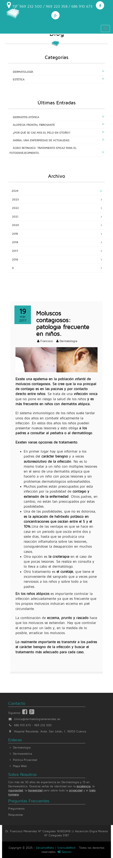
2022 (15, 208)
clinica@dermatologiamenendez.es (37, 719)
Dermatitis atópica (26, 117)
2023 (15, 199)
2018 (15, 242)
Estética (19, 79)
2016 (15, 259)
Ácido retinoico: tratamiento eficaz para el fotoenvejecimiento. (43, 150)
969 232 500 (43, 725)
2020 (15, 225)
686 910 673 (22, 725)
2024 (15, 190)
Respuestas (15, 814)
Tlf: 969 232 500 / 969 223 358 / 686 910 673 (49, 5)
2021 (15, 216)
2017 (15, 250)
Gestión (65, 851)
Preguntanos (16, 808)
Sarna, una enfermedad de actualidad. (41, 140)
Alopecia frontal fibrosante (34, 124)
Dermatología (23, 71)
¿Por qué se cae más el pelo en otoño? (41, 132)
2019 (15, 233)
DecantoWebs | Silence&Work (56, 847)
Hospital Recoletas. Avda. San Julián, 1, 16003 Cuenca (47, 731)
